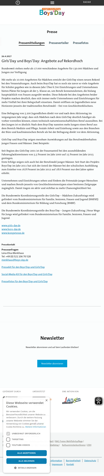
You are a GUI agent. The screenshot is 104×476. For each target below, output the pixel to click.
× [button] (46, 400)
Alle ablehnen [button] (26, 461)
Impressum (57, 464)
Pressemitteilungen (32, 43)
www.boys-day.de (11, 229)
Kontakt (70, 464)
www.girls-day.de (11, 225)
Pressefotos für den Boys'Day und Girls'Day (25, 281)
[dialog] (26, 435)
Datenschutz (90, 460)
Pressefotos (80, 43)
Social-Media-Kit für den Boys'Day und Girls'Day (27, 274)
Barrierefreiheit (73, 460)
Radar (87, 2)
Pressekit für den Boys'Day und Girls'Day (23, 267)
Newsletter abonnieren (52, 363)
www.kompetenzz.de (13, 233)
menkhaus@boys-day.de (15, 260)
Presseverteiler (59, 43)
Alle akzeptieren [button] (26, 453)
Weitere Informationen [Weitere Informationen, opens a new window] (35, 427)
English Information (52, 460)
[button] (26, 468)
